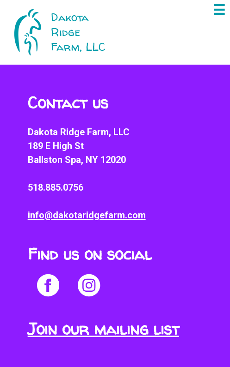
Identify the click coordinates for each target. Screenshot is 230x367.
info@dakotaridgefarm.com (87, 215)
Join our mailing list (103, 329)
